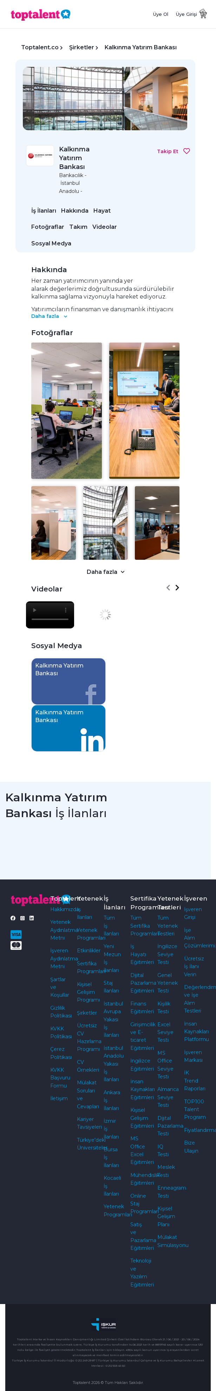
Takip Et (173, 151)
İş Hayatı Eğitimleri (142, 954)
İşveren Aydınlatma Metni (64, 958)
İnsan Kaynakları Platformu (196, 1032)
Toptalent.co (40, 47)
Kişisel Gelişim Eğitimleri (142, 1118)
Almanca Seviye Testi (168, 1097)
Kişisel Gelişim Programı (88, 992)
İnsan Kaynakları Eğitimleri (142, 1089)
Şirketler (81, 47)
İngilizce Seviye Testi (167, 954)
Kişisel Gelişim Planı (166, 1216)
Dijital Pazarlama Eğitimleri (143, 983)
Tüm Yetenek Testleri (167, 926)
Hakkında (75, 210)
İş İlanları (43, 210)
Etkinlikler (88, 950)
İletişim (59, 1098)
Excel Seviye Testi (165, 1032)
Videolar (104, 227)
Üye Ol (160, 14)
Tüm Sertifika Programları (144, 926)
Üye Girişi (186, 14)
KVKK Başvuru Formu (60, 1078)
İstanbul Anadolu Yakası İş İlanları (114, 1064)
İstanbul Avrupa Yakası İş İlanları (113, 1020)
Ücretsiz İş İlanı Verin (194, 966)
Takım (78, 227)
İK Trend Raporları (194, 1081)
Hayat (102, 210)
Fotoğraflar (47, 227)
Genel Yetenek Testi (167, 983)
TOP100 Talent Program (195, 1109)
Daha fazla (49, 316)
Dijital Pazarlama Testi (170, 1126)
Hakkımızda (64, 909)
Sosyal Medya (51, 243)
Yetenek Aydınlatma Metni (64, 930)
